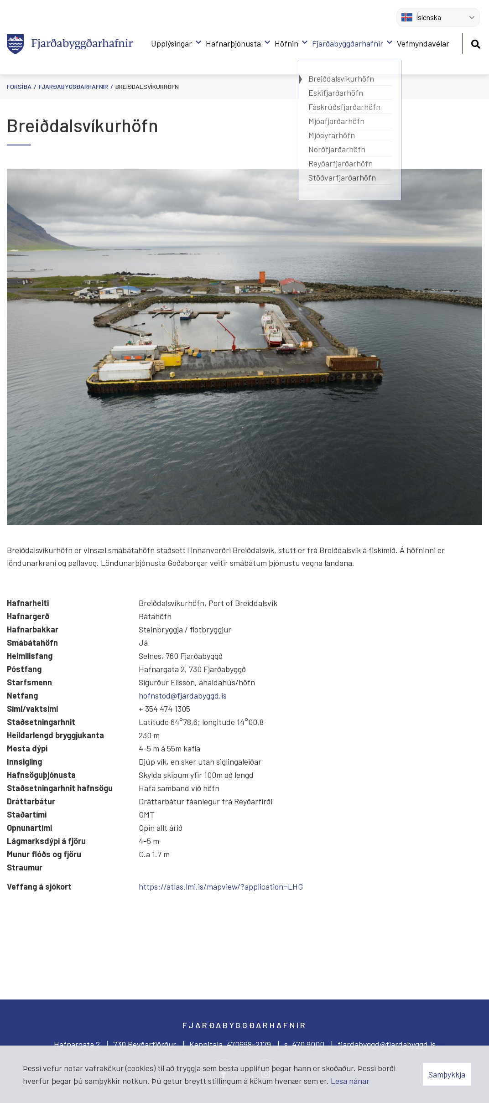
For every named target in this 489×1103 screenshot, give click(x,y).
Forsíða (19, 86)
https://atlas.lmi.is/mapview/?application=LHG (221, 886)
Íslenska (421, 17)
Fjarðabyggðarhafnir (73, 86)
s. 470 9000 (304, 1044)
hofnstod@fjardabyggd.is (183, 695)
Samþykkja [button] (446, 1074)
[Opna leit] (475, 42)
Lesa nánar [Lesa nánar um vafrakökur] (350, 1081)
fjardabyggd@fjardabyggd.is (387, 1044)
